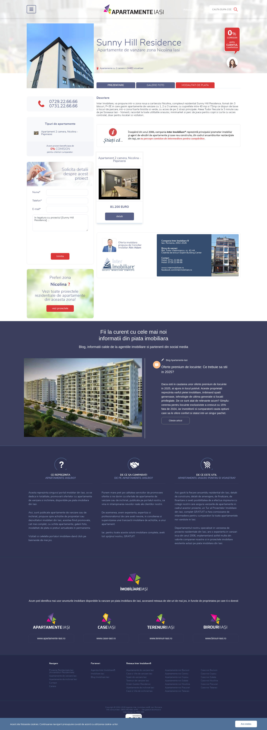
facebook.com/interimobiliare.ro (176, 270)
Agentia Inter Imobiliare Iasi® (138, 707)
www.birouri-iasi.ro (215, 638)
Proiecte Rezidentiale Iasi (61, 671)
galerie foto (155, 85)
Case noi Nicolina (209, 681)
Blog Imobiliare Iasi (100, 677)
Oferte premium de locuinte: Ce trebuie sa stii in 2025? (194, 369)
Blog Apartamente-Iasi (177, 360)
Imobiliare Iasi (97, 674)
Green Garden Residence (138, 684)
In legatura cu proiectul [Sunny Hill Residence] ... (60, 222)
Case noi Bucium (209, 670)
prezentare (116, 85)
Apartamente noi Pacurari (177, 687)
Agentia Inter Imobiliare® (103, 670)
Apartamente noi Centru (176, 674)
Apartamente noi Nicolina (177, 684)
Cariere (52, 686)
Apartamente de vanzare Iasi (63, 676)
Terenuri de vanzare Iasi (137, 681)
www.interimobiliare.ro (172, 268)
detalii (119, 216)
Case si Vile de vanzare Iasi (139, 674)
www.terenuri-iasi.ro (161, 638)
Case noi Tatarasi (209, 687)
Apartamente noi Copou (176, 677)
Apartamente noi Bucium (177, 670)
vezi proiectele (60, 308)
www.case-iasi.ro (106, 638)
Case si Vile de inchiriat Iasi (139, 691)
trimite (60, 256)
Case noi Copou (208, 674)
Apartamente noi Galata (176, 681)
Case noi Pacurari (209, 684)
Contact (53, 683)
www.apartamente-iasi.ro (51, 638)
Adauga (193, 9)
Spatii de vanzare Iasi (136, 677)
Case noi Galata (208, 677)
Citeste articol (175, 420)
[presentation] (60, 241)
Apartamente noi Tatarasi (177, 691)
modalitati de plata (195, 85)
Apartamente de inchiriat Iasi (63, 679)
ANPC (136, 710)
